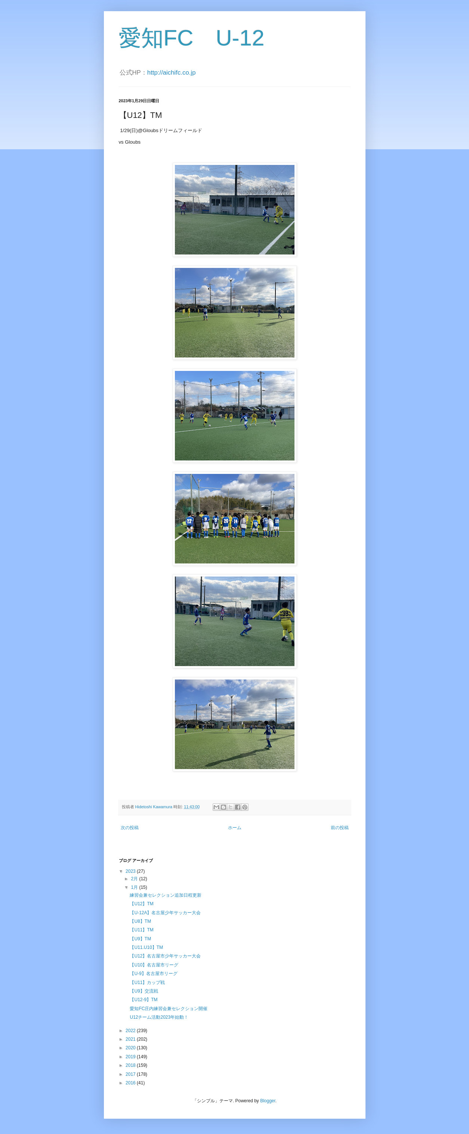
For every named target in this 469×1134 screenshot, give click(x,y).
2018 (131, 1065)
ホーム (234, 827)
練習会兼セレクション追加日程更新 (165, 895)
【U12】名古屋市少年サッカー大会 (165, 956)
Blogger (267, 1100)
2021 (131, 1039)
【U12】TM (141, 903)
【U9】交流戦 (144, 991)
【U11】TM (141, 929)
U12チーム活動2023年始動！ (159, 1017)
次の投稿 (130, 827)
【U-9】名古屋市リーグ (153, 973)
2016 (131, 1082)
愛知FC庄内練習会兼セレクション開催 (168, 1008)
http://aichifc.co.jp (171, 72)
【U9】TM (140, 938)
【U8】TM (140, 921)
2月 (135, 878)
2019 (131, 1056)
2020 (131, 1047)
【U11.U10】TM (146, 947)
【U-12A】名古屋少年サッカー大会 (165, 912)
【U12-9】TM (143, 999)
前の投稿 (340, 827)
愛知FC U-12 (192, 37)
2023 (131, 871)
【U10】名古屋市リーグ (154, 965)
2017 (131, 1074)
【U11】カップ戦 (147, 982)
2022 (131, 1030)
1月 (135, 887)
